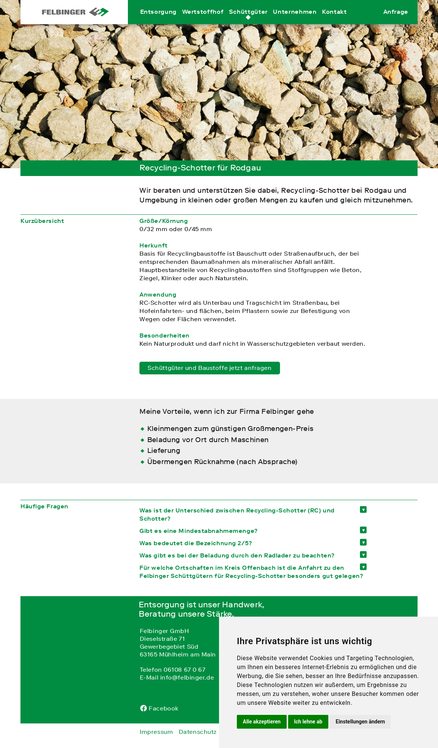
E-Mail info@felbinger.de (177, 677)
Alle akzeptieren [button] (262, 722)
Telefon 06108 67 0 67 (173, 669)
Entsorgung (158, 19)
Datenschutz (198, 731)
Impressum (156, 731)
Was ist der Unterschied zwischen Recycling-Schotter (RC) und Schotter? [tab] (237, 514)
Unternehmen (294, 19)
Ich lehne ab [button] (308, 722)
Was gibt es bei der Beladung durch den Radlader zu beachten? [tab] (237, 555)
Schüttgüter (248, 19)
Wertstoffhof (203, 19)
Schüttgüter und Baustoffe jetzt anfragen (209, 367)
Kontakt (334, 19)
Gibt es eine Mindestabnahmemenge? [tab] (198, 530)
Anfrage (395, 19)
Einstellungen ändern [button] (360, 722)
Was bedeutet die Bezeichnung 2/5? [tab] (195, 543)
